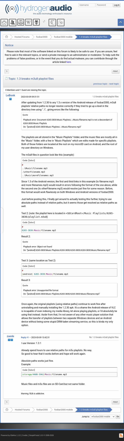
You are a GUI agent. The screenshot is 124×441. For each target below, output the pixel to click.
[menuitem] (115, 71)
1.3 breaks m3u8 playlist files (93, 37)
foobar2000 (41, 37)
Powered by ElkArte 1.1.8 (10, 435)
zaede (10, 336)
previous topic (100, 84)
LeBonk (10, 95)
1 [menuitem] (6, 71)
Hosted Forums (21, 37)
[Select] (31, 160)
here (68, 62)
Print (115, 71)
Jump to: (86, 416)
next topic (114, 84)
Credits (25, 435)
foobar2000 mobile (63, 37)
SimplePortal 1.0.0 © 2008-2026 (41, 435)
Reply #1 (25, 337)
